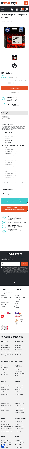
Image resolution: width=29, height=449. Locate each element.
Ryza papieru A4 (5, 347)
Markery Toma (5, 389)
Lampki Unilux (5, 365)
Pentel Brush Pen (19, 442)
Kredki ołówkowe (19, 410)
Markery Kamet (19, 387)
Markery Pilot (4, 392)
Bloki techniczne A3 (20, 376)
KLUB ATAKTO (4, 304)
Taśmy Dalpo (18, 347)
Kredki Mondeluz (19, 426)
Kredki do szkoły (19, 412)
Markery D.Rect (19, 392)
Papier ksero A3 (5, 349)
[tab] (14, 113)
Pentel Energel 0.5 (6, 445)
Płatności (17, 295)
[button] (3, 445)
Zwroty (16, 303)
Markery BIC (18, 389)
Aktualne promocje (5, 302)
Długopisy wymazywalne (18, 365)
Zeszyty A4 (18, 369)
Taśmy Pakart (18, 349)
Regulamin (3, 295)
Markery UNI (4, 394)
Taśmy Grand (18, 345)
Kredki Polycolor (19, 424)
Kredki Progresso (19, 428)
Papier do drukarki (6, 352)
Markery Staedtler (6, 405)
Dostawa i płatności (8, 194)
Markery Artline (5, 410)
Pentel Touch (4, 447)
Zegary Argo (4, 374)
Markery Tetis (4, 408)
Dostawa (17, 293)
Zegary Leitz (4, 369)
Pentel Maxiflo (19, 447)
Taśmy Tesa (18, 352)
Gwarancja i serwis (8, 189)
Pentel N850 (18, 445)
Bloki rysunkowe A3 (20, 373)
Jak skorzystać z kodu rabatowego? (20, 298)
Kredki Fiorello (5, 424)
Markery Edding (5, 387)
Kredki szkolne (5, 422)
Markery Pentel (19, 385)
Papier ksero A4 (5, 345)
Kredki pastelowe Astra (7, 431)
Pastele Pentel (19, 440)
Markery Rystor (5, 403)
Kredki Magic (18, 431)
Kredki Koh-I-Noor (20, 422)
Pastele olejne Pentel (6, 442)
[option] (14, 37)
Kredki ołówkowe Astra (7, 426)
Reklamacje (17, 301)
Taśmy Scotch (18, 354)
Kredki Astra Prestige (6, 428)
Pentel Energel (5, 440)
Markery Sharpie (5, 385)
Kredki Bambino (19, 403)
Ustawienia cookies (6, 300)
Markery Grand (19, 394)
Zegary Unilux (4, 372)
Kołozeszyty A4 (19, 371)
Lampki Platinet (5, 367)
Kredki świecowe (19, 408)
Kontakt (3, 306)
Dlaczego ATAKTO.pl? (6, 293)
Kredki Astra (18, 405)
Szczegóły (5, 113)
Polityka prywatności (6, 297)
